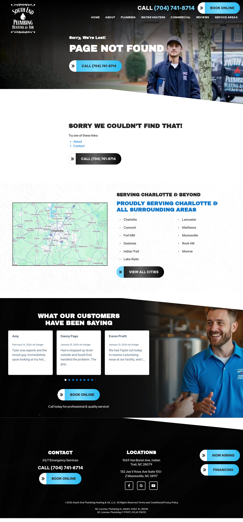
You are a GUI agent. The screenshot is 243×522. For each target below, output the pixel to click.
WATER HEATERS (153, 17)
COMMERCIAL (181, 17)
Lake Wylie (131, 261)
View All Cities (144, 274)
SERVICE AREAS (226, 17)
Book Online (222, 8)
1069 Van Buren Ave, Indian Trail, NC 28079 (141, 466)
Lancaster (189, 221)
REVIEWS (202, 17)
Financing (223, 474)
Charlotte (130, 221)
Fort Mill (129, 237)
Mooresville (190, 237)
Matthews (189, 229)
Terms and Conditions (150, 506)
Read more (20, 366)
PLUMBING (128, 17)
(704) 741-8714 (166, 8)
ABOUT (110, 17)
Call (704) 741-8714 (99, 67)
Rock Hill (188, 245)
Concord (130, 229)
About (77, 144)
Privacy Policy (170, 506)
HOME (95, 17)
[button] (65, 383)
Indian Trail (131, 253)
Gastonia (130, 245)
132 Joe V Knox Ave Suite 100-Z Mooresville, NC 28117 (141, 478)
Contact (79, 148)
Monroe (187, 253)
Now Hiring (223, 460)
